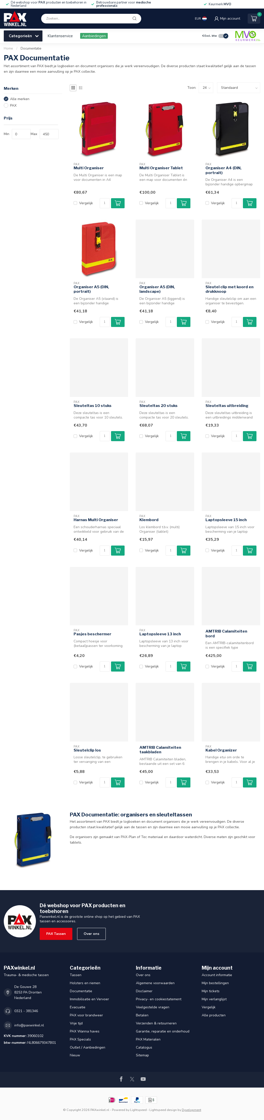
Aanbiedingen (94, 35)
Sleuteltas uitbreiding (226, 405)
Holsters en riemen (85, 983)
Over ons (91, 933)
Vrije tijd (76, 1023)
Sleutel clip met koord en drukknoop (229, 289)
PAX (13, 105)
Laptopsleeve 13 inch (160, 634)
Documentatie (31, 48)
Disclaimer (144, 991)
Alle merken (19, 99)
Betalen (142, 1015)
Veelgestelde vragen (152, 1007)
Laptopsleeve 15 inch (226, 520)
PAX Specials (80, 1039)
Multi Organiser (89, 168)
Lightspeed (138, 1110)
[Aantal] (105, 203)
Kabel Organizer (221, 750)
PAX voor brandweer (86, 1015)
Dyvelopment (191, 1110)
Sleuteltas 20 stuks (158, 405)
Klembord (149, 520)
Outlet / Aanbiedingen (87, 1047)
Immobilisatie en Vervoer (89, 999)
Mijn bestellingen (215, 983)
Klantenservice (60, 35)
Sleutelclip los (87, 750)
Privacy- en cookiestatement (158, 999)
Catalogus (144, 1047)
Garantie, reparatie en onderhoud (162, 1031)
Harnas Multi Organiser (96, 520)
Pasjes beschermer (92, 634)
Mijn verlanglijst (214, 999)
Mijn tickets (211, 991)
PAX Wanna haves (84, 1031)
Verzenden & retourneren (156, 1023)
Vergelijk (86, 203)
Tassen (75, 975)
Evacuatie (77, 1007)
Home (8, 48)
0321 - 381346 (26, 1011)
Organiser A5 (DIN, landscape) (157, 289)
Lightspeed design (163, 1110)
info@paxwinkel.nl (29, 1025)
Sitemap (142, 1055)
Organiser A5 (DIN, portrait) (91, 289)
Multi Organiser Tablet (161, 168)
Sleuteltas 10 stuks (93, 405)
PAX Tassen (56, 933)
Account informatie (217, 975)
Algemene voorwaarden (155, 983)
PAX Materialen (148, 1039)
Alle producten (214, 1015)
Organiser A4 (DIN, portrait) (223, 170)
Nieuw (75, 1055)
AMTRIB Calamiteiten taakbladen (160, 749)
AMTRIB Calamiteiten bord (226, 633)
